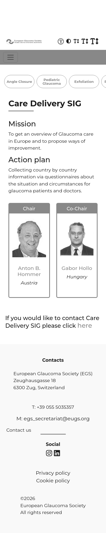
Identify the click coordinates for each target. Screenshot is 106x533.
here (84, 325)
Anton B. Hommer (29, 271)
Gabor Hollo (77, 268)
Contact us (18, 430)
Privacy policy (53, 473)
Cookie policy (53, 480)
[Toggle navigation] (10, 57)
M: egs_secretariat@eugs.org (52, 418)
